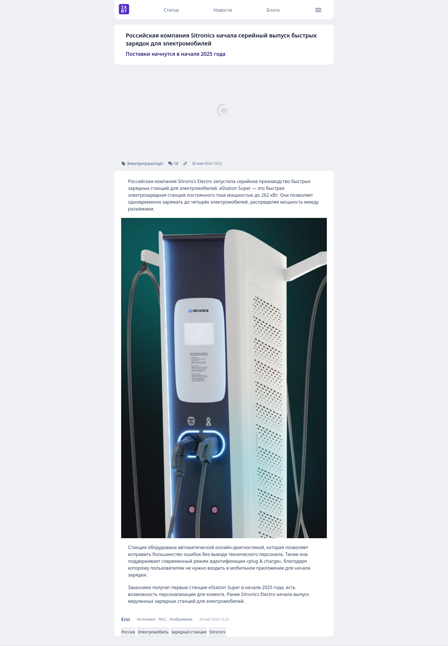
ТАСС (162, 619)
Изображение (180, 619)
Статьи (171, 10)
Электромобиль (153, 632)
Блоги (273, 10)
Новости (222, 10)
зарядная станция (189, 632)
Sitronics (217, 632)
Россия (128, 632)
